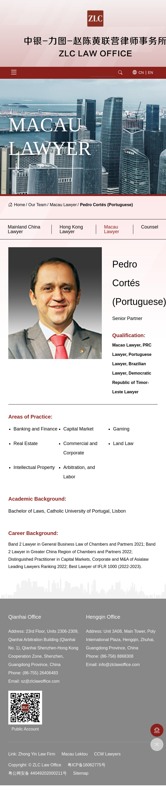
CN (141, 72)
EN (150, 72)
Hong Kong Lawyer (71, 229)
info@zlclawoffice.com (119, 664)
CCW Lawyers (107, 754)
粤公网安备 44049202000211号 (37, 773)
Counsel (149, 227)
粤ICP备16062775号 (86, 765)
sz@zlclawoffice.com (40, 681)
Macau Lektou (75, 754)
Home (19, 205)
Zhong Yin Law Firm (36, 754)
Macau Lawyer (63, 205)
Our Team (37, 205)
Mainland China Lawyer (24, 229)
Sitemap (80, 773)
